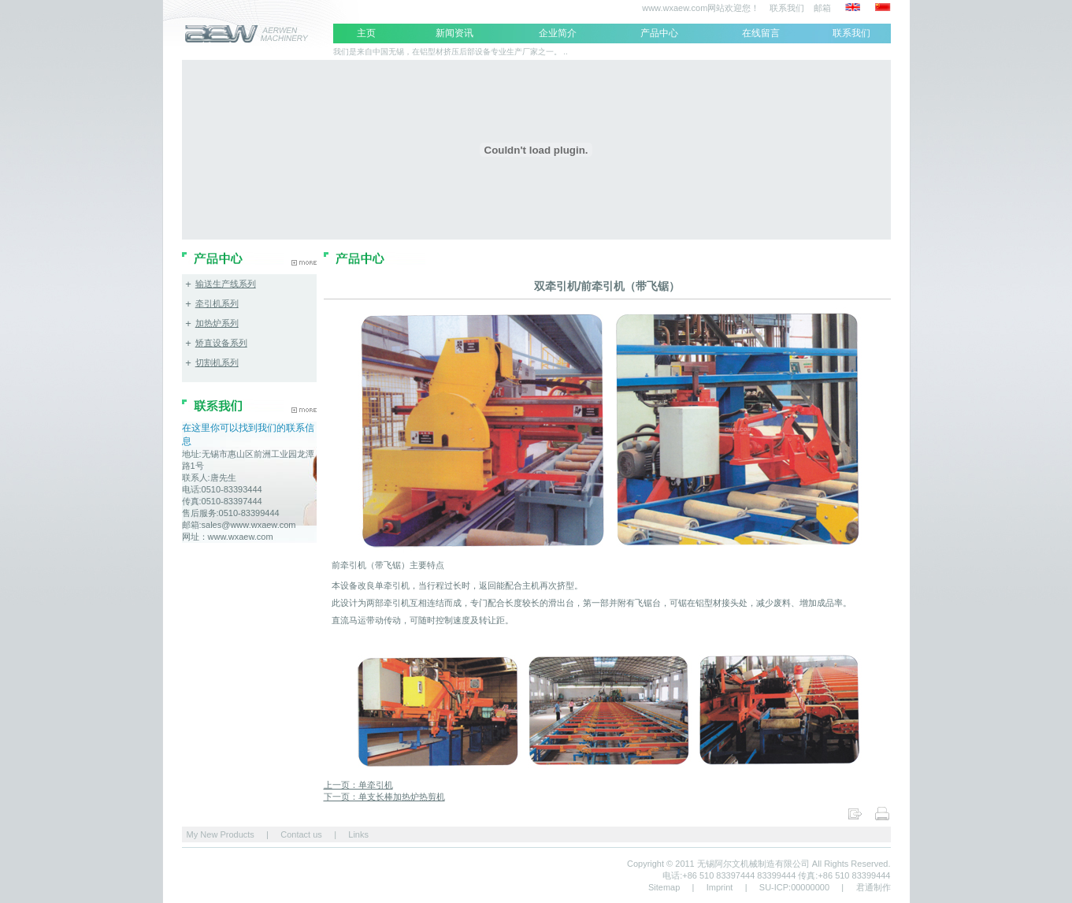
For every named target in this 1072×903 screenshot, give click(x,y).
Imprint (720, 887)
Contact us (301, 834)
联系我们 (785, 8)
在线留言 (761, 33)
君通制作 (873, 887)
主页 (366, 33)
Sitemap (664, 887)
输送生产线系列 (225, 283)
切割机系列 (217, 362)
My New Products (219, 834)
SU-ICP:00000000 (794, 887)
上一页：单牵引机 (358, 785)
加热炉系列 (217, 323)
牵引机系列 (217, 303)
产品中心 (659, 33)
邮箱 (822, 8)
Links (358, 834)
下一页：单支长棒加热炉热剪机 (384, 796)
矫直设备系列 (221, 342)
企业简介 (558, 33)
